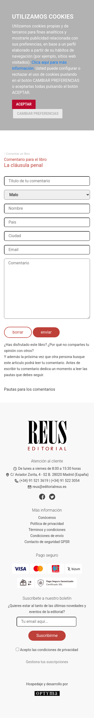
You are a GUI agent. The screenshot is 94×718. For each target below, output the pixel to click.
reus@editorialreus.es (47, 487)
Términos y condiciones (47, 530)
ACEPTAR (24, 104)
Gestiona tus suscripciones (47, 662)
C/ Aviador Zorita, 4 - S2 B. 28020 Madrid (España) (47, 475)
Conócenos (47, 518)
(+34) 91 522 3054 (65, 481)
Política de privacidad (47, 524)
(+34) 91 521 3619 (31, 481)
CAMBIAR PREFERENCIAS (37, 114)
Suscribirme (47, 635)
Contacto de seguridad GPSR (47, 542)
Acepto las (49, 650)
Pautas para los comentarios (29, 389)
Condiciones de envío (47, 536)
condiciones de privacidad (57, 650)
